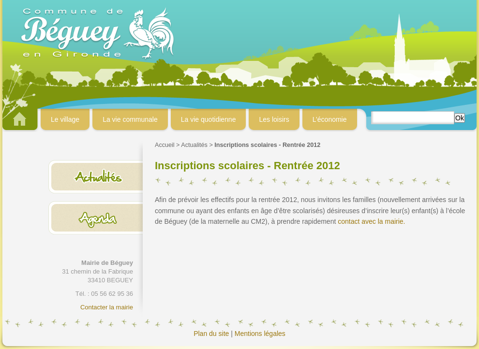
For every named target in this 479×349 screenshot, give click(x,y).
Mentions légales (260, 333)
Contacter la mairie (106, 307)
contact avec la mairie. (371, 221)
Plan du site (211, 333)
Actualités (194, 145)
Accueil (165, 145)
